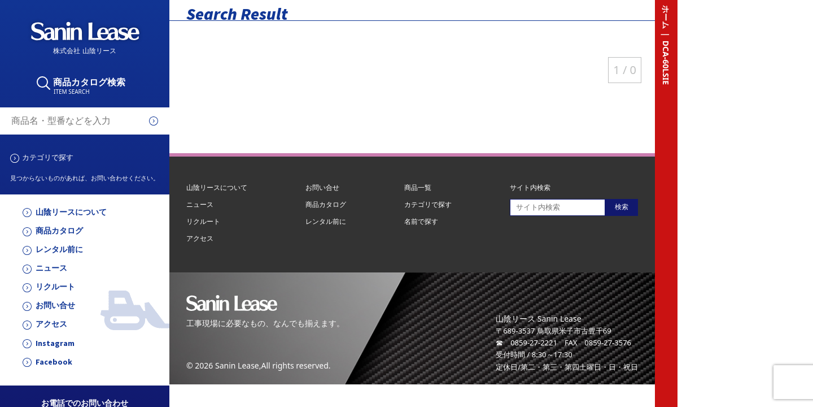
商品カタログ (59, 231)
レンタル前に (59, 249)
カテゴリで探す (47, 157)
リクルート (55, 287)
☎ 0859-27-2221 (526, 342)
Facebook (54, 362)
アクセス (51, 324)
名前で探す (421, 221)
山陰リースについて (71, 212)
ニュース (51, 268)
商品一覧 (417, 187)
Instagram (55, 343)
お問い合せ (55, 305)
